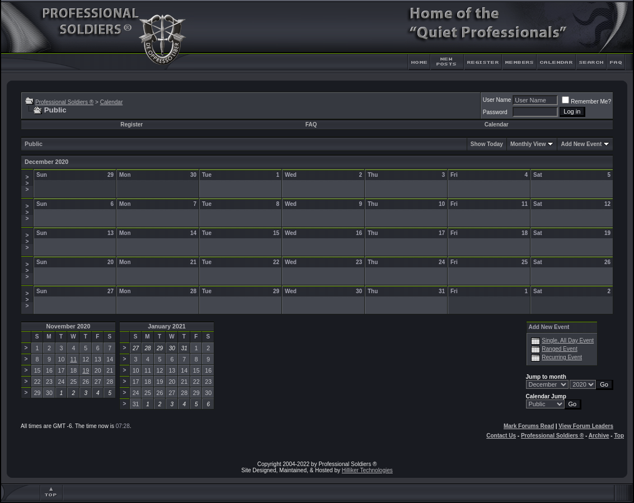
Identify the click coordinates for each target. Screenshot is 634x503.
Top (619, 436)
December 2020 (46, 161)
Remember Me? (586, 101)
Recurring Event (562, 357)
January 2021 (167, 326)
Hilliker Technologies (367, 470)
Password (495, 112)
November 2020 (68, 326)
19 (85, 370)
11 (73, 359)
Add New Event (581, 144)
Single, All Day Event (568, 340)
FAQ (311, 124)
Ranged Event (559, 349)
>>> (27, 183)
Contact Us (501, 436)
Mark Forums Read (529, 426)
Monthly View (528, 144)
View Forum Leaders (585, 426)
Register (131, 124)
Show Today (487, 144)
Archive (599, 436)
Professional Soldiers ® (64, 102)
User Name (497, 100)
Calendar (111, 102)
